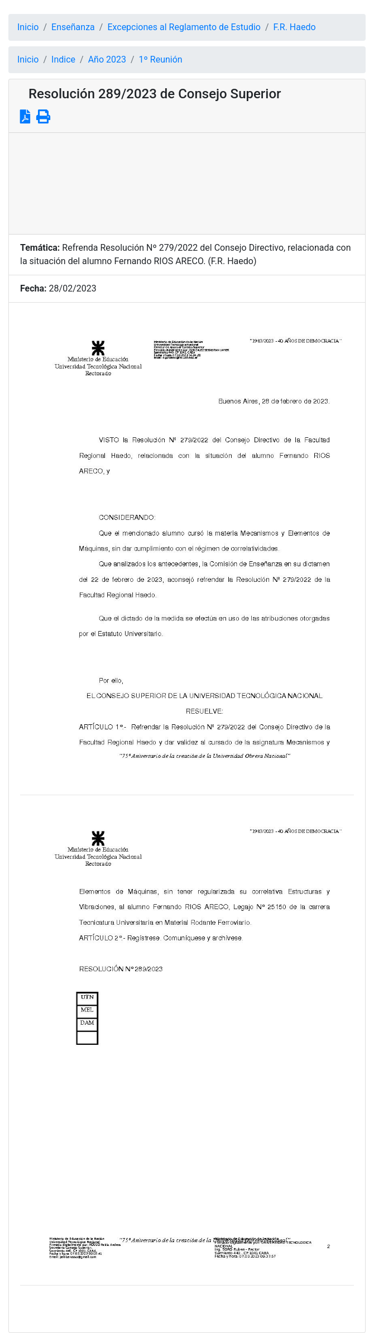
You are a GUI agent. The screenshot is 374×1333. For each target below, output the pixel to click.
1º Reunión (161, 59)
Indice (63, 59)
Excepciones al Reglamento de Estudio (184, 27)
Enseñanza (73, 27)
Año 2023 (107, 59)
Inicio (28, 27)
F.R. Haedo (295, 27)
